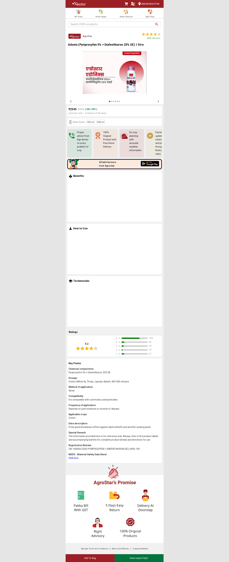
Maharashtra (147, 4)
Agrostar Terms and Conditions (94, 549)
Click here (74, 458)
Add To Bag (90, 558)
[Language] (133, 4)
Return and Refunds (120, 549)
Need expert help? (139, 558)
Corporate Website (140, 549)
